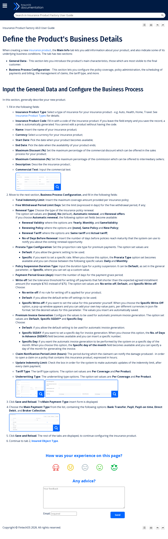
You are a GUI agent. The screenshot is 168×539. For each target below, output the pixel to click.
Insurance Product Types (31, 115)
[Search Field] (90, 15)
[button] (162, 15)
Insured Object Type (45, 441)
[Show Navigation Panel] (163, 6)
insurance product (40, 50)
